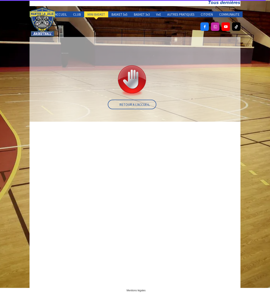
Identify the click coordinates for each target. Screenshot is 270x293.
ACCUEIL (61, 14)
